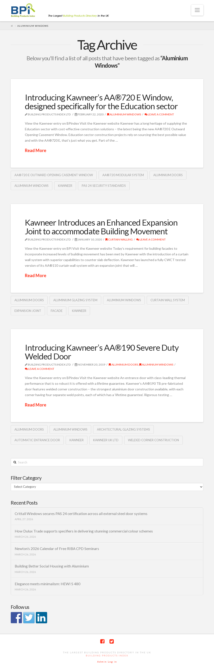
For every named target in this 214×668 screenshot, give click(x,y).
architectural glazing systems (123, 429)
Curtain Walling (119, 239)
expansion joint (27, 311)
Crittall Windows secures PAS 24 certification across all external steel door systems (81, 513)
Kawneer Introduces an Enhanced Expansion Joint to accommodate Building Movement (101, 226)
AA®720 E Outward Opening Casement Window (53, 175)
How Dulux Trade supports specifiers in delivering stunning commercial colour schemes (84, 531)
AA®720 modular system (123, 175)
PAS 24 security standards (104, 186)
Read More (35, 150)
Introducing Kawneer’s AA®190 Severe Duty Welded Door (102, 351)
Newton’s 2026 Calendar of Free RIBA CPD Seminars (57, 548)
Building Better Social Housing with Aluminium (52, 566)
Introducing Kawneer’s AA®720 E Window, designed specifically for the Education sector (101, 101)
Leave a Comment (159, 114)
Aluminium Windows (124, 114)
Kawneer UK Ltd (105, 440)
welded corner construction (153, 440)
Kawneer (65, 186)
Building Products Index (107, 655)
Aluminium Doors (168, 175)
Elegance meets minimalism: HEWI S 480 (47, 584)
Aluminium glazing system (75, 300)
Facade (57, 311)
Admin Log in (107, 661)
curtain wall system (167, 300)
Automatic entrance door (37, 440)
